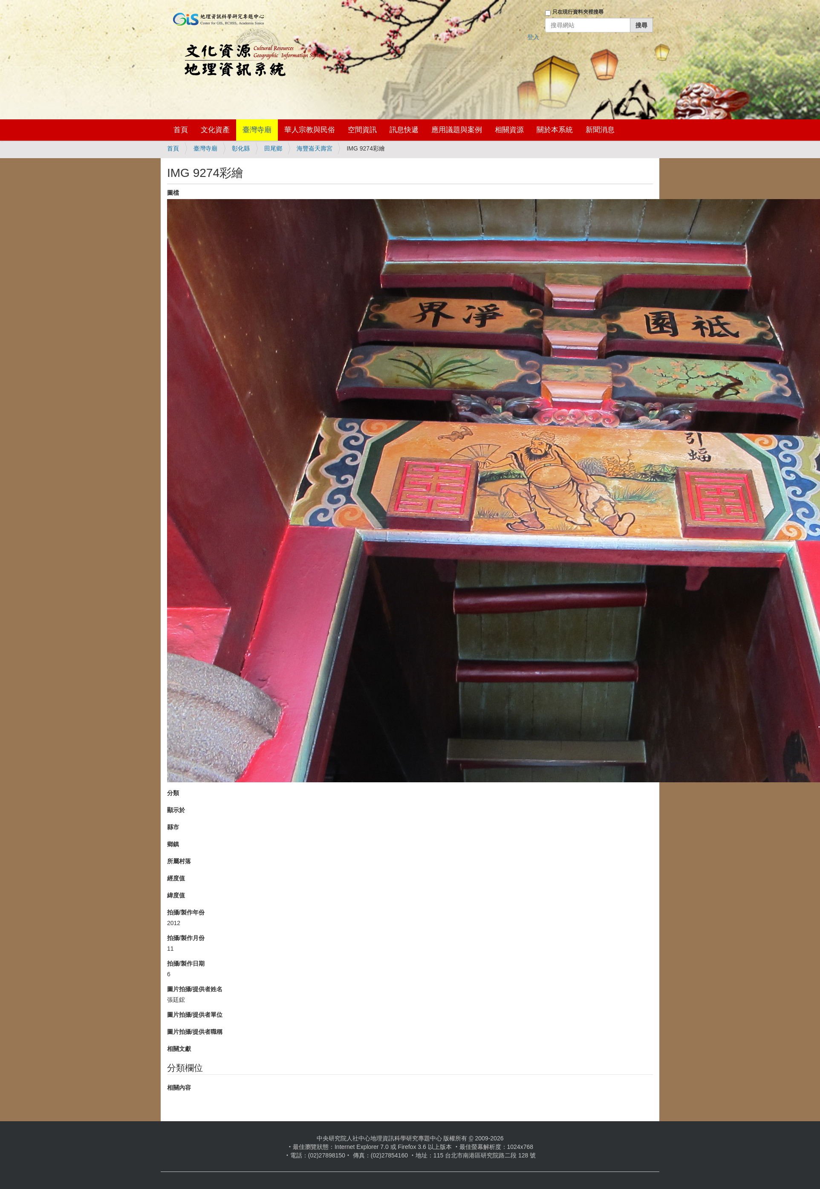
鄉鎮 (173, 844)
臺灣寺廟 (257, 130)
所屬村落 (179, 861)
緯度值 (176, 895)
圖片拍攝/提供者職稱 (194, 1031)
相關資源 (509, 130)
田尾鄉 (273, 148)
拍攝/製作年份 (186, 912)
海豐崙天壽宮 (314, 148)
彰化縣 (241, 148)
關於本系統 (555, 130)
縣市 (173, 827)
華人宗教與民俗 (309, 130)
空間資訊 (362, 130)
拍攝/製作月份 (186, 937)
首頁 (180, 130)
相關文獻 (179, 1048)
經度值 (176, 878)
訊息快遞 (404, 130)
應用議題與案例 (456, 130)
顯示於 (176, 810)
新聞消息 (600, 130)
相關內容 (179, 1087)
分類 (173, 793)
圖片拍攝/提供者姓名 (194, 989)
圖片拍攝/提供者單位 (194, 1014)
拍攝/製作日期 (186, 963)
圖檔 (173, 192)
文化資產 (215, 130)
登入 (533, 37)
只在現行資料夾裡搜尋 (577, 12)
